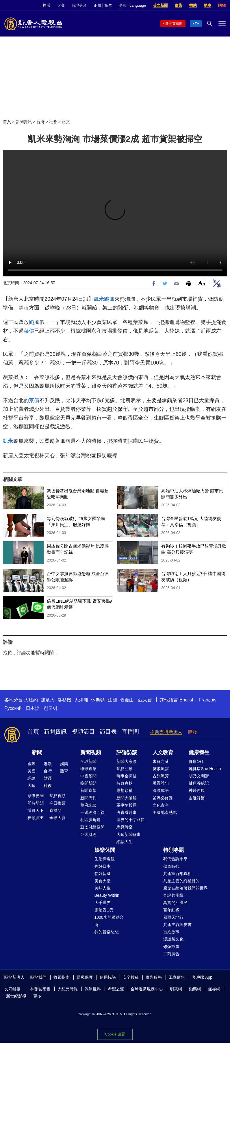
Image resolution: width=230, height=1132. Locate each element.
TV (197, 24)
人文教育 (163, 752)
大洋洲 (81, 699)
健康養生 (199, 752)
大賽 (61, 5)
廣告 (178, 5)
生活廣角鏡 (104, 858)
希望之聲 (116, 989)
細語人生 (124, 841)
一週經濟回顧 (92, 812)
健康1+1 (196, 761)
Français (207, 699)
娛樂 (64, 763)
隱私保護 (85, 977)
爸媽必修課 (163, 798)
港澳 (48, 763)
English (186, 699)
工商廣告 (171, 953)
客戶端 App (202, 977)
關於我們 (38, 977)
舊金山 (127, 699)
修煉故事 (171, 946)
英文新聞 (160, 5)
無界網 (214, 989)
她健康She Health (205, 768)
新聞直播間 (174, 24)
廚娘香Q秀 (104, 910)
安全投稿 (131, 977)
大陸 (31, 785)
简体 (108, 5)
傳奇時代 (171, 866)
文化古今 (161, 805)
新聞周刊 (88, 798)
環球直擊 (88, 768)
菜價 (29, 331)
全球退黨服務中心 (147, 989)
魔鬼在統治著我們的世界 (185, 888)
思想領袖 (124, 790)
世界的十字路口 (130, 819)
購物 (222, 5)
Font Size (202, 283)
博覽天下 (35, 810)
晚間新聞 (88, 783)
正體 (97, 5)
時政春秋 (124, 783)
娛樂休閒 (104, 850)
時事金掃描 (126, 776)
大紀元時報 (67, 989)
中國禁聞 (88, 776)
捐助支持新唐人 (166, 732)
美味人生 (102, 888)
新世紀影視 (16, 996)
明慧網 (176, 989)
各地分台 (79, 5)
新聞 (37, 752)
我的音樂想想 (106, 931)
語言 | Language (132, 5)
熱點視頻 (57, 795)
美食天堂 (102, 880)
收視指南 (61, 977)
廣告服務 (154, 977)
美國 (31, 771)
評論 (31, 778)
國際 (31, 763)
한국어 (50, 708)
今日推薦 (57, 803)
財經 (48, 778)
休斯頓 (98, 699)
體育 (64, 771)
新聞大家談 (126, 761)
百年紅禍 (171, 910)
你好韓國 (102, 873)
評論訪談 (126, 752)
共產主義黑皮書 (177, 924)
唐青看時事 (126, 812)
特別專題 (173, 850)
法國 (112, 699)
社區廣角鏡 (90, 819)
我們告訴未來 (175, 858)
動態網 (195, 989)
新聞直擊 (88, 790)
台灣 (40, 121)
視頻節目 (83, 731)
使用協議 (108, 977)
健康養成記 (199, 783)
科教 (48, 785)
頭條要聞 (35, 795)
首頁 (7, 121)
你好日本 (102, 866)
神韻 (46, 5)
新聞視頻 (90, 752)
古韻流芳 (161, 776)
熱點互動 (124, 768)
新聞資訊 (24, 121)
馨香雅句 (161, 783)
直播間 (130, 731)
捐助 (193, 5)
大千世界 (102, 902)
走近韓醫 (197, 798)
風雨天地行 (173, 917)
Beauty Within (106, 895)
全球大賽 (57, 817)
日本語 (33, 708)
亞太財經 (88, 834)
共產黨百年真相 (177, 873)
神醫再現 (197, 790)
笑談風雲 (161, 768)
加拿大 (48, 699)
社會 (53, 121)
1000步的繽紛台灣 (109, 921)
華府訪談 (88, 805)
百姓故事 (171, 931)
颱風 (109, 299)
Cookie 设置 (115, 1034)
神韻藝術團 (40, 989)
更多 (37, 996)
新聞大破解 (126, 798)
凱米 (99, 299)
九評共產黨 (173, 895)
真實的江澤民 (175, 902)
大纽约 (31, 699)
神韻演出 (35, 817)
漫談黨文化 (173, 939)
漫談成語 (161, 790)
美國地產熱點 (165, 812)
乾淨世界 (93, 989)
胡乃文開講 (199, 776)
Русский (12, 708)
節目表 (108, 731)
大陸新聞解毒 (128, 834)
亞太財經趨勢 (92, 827)
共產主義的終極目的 (181, 880)
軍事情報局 (126, 805)
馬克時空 (124, 827)
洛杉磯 (64, 699)
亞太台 (145, 699)
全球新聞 (88, 761)
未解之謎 (161, 761)
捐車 (207, 5)
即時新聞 (35, 803)
